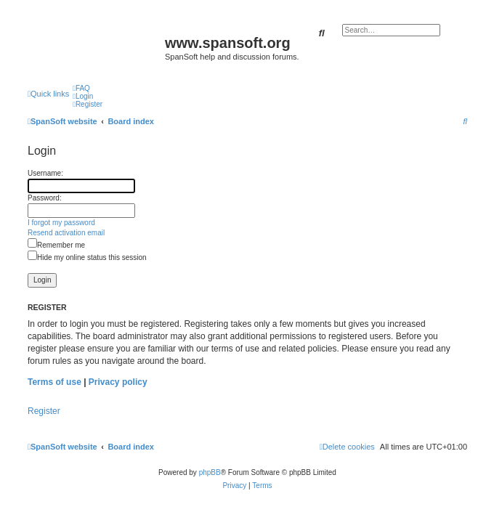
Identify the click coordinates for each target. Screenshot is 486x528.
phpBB (210, 472)
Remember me (56, 245)
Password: (45, 198)
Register (44, 411)
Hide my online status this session (87, 257)
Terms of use (54, 382)
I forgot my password (61, 223)
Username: (45, 173)
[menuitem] (81, 88)
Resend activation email (66, 233)
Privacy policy (118, 382)
